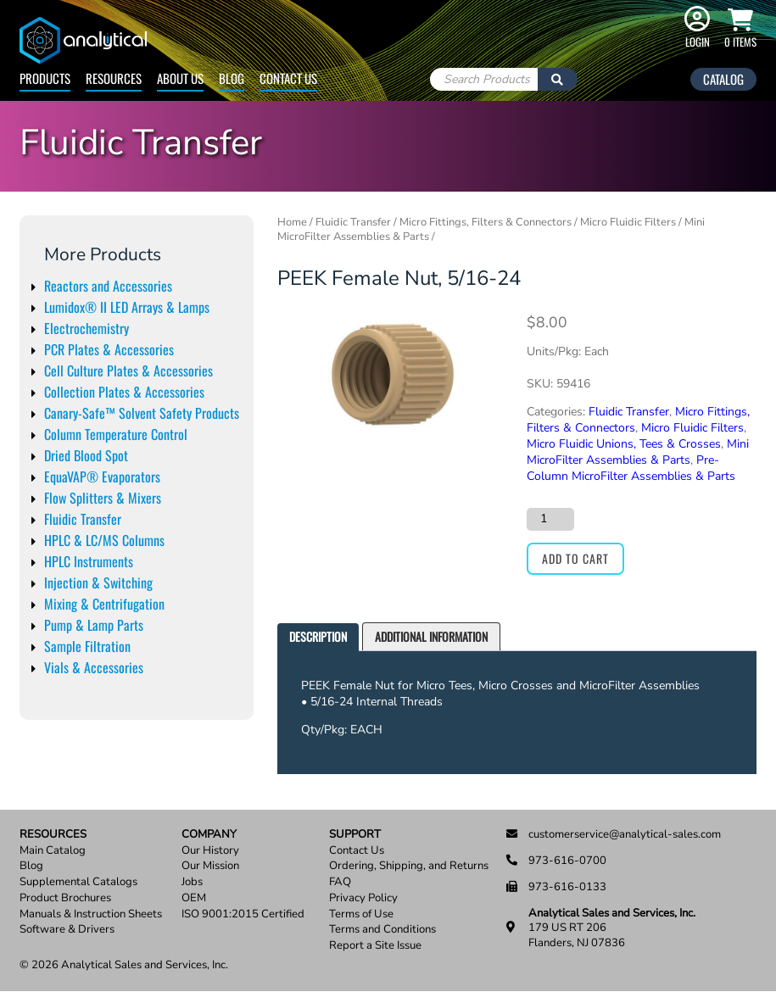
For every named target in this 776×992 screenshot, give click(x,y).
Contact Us (288, 78)
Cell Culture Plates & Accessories (128, 370)
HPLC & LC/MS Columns (104, 540)
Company (209, 835)
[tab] (318, 637)
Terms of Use (361, 914)
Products (45, 78)
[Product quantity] (550, 519)
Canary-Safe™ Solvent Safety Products (141, 413)
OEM (193, 898)
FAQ (340, 882)
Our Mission (210, 866)
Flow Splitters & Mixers (102, 498)
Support (355, 835)
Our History (210, 851)
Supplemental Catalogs (78, 882)
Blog (231, 78)
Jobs (192, 882)
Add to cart (575, 558)
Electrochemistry (86, 328)
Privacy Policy (363, 898)
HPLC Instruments (88, 561)
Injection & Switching (98, 582)
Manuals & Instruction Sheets (91, 914)
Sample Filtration (87, 646)
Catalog (723, 79)
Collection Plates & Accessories (124, 392)
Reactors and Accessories (108, 286)
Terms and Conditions (382, 929)
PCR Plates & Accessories (109, 349)
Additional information (431, 636)
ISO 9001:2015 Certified (242, 914)
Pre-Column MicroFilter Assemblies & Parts (631, 468)
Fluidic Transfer (82, 519)
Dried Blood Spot (86, 455)
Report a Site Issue (375, 946)
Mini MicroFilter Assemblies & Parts (638, 452)
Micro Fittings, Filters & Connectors (485, 222)
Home (292, 222)
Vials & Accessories (93, 667)
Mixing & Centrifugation (104, 604)
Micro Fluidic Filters (628, 222)
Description (318, 636)
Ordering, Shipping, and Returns (408, 866)
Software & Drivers (67, 929)
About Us (180, 78)
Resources (114, 78)
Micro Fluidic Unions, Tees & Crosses (624, 444)
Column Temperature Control (115, 434)
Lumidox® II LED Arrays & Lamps (126, 307)
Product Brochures (65, 898)
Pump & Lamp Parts (93, 625)
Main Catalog (53, 851)
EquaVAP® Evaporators (102, 476)
